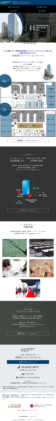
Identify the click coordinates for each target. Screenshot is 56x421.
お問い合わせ (43, 7)
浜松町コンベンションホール (28, 357)
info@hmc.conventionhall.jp (28, 377)
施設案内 (27, 140)
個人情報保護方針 (23, 416)
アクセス (15, 11)
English (42, 11)
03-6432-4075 (14, 7)
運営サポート (27, 333)
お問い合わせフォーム (26, 362)
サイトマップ (34, 416)
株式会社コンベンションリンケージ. (27, 419)
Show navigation (53, 2)
